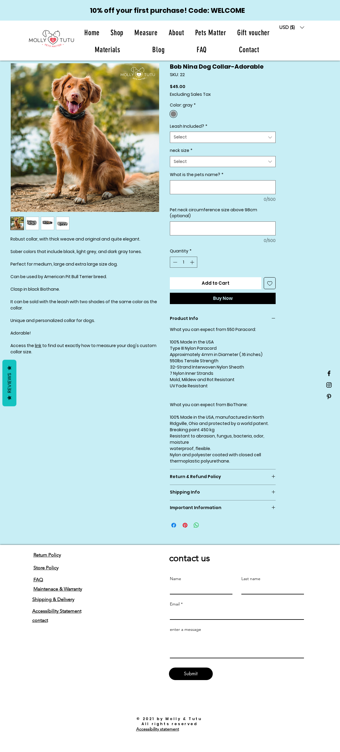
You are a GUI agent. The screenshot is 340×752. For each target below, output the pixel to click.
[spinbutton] (183, 262)
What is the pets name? (196, 175)
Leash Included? (188, 126)
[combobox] (223, 137)
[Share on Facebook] (173, 525)
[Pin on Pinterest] (185, 525)
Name (175, 579)
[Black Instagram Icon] (329, 385)
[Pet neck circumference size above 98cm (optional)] (222, 228)
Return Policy (47, 555)
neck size (181, 150)
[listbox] (291, 27)
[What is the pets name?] (222, 187)
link (38, 346)
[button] (176, 32)
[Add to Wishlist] (270, 283)
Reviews (9, 383)
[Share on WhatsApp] (196, 525)
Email (175, 604)
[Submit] (191, 674)
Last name (250, 579)
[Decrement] (174, 262)
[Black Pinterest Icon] (329, 396)
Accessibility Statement (56, 611)
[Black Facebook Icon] (329, 373)
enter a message (185, 629)
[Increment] (192, 262)
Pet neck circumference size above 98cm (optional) (213, 213)
